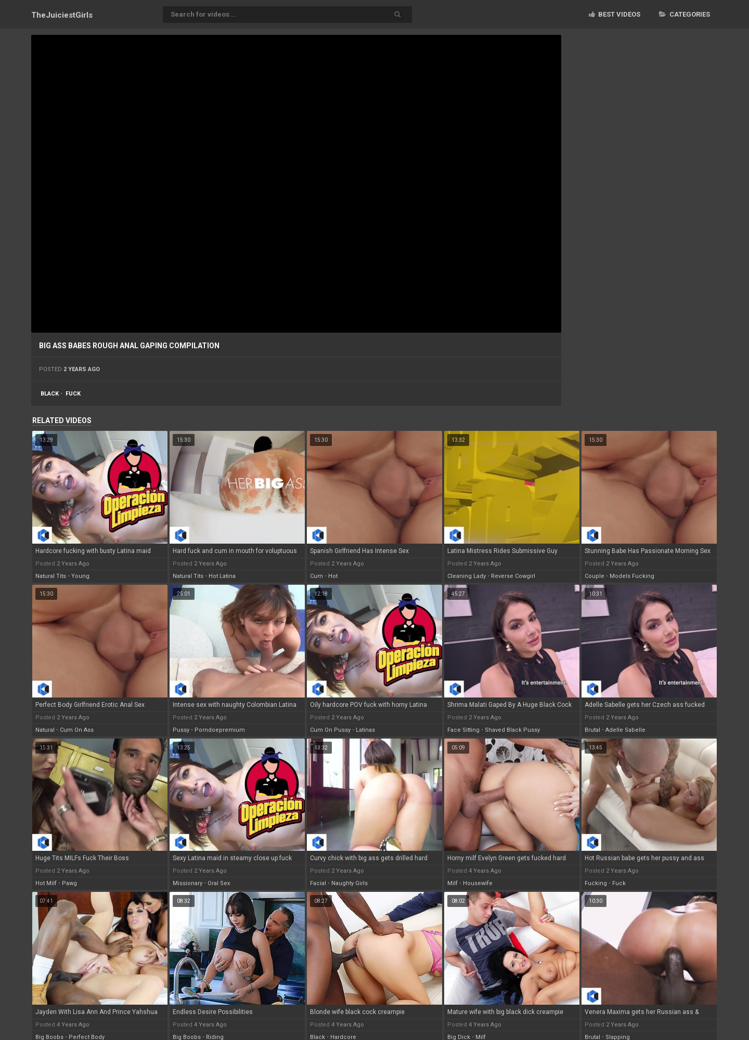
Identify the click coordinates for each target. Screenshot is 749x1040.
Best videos (614, 14)
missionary (187, 883)
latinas (365, 730)
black (50, 393)
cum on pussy (330, 730)
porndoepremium (220, 730)
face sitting (463, 730)
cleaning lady (466, 576)
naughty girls (349, 883)
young (80, 576)
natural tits (50, 576)
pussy (181, 730)
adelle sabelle (625, 730)
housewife (478, 883)
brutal (592, 730)
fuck (73, 393)
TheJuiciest (62, 15)
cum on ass (77, 730)
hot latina (222, 576)
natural (45, 730)
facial (318, 883)
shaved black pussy (512, 730)
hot (333, 576)
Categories (684, 14)
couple (594, 576)
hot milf (46, 883)
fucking (596, 883)
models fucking (632, 576)
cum (316, 576)
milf (452, 883)
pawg (69, 883)
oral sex (219, 883)
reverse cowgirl (513, 576)
